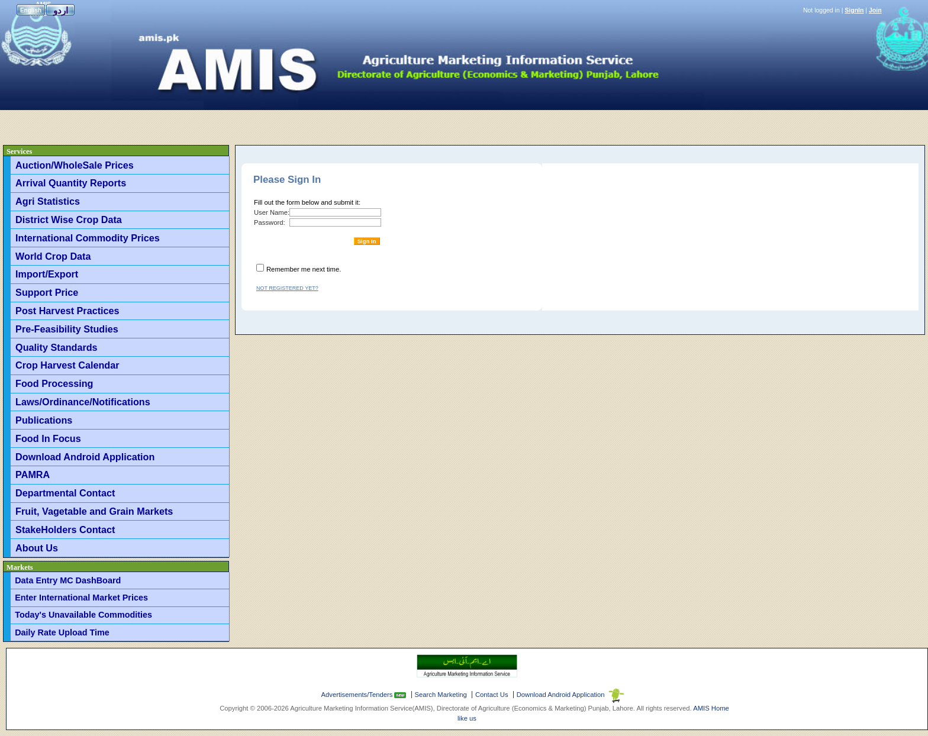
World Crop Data (53, 256)
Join (875, 10)
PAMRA (32, 474)
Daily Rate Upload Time (62, 632)
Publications (43, 420)
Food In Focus (48, 438)
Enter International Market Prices (81, 597)
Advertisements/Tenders (358, 694)
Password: (269, 222)
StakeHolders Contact (65, 529)
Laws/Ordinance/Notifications (82, 401)
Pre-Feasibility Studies (66, 329)
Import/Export (46, 274)
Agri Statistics (47, 201)
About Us (36, 548)
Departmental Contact (65, 493)
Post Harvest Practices (67, 310)
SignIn (854, 10)
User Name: (271, 212)
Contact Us (491, 694)
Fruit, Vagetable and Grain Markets (94, 511)
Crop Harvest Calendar (67, 365)
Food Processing (54, 383)
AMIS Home (711, 708)
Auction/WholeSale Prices (74, 165)
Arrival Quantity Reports (70, 182)
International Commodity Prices (87, 238)
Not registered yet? (287, 288)
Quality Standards (56, 347)
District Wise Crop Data (68, 219)
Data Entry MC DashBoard (68, 580)
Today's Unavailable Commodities (83, 614)
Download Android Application (84, 456)
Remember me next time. (303, 269)
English (30, 10)
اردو (60, 10)
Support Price (46, 292)
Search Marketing (441, 694)
